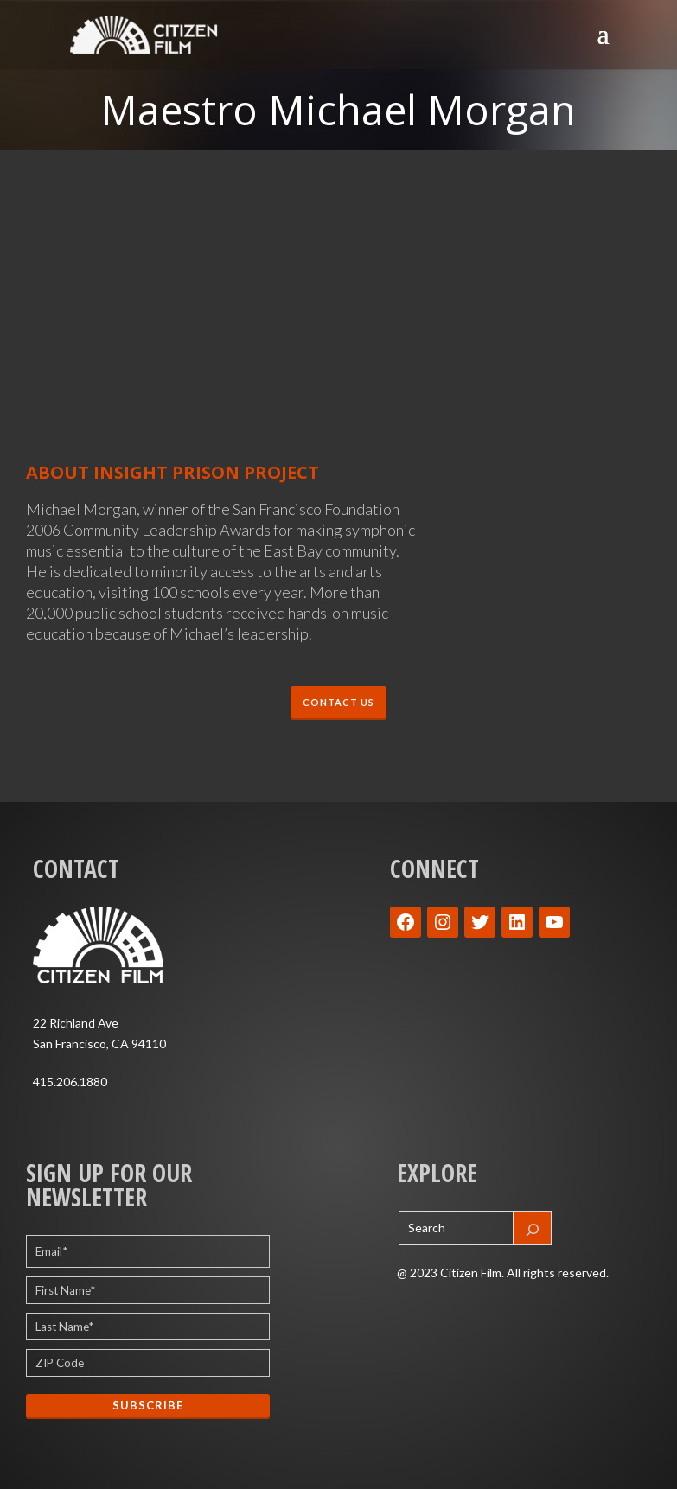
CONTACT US (338, 702)
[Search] (532, 1228)
